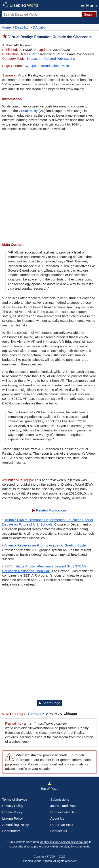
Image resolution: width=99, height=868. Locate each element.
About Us (57, 818)
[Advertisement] (49, 187)
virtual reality (28, 111)
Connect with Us (62, 812)
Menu (88, 5)
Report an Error (61, 825)
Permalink (36, 713)
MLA (58, 713)
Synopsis (31, 66)
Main (65, 66)
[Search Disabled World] (42, 14)
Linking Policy (12, 818)
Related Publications (59, 58)
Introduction (50, 66)
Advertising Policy (15, 825)
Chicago (70, 713)
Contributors (11, 831)
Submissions (59, 799)
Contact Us (58, 831)
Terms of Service (14, 799)
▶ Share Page (49, 703)
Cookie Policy (12, 812)
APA (49, 713)
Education (33, 58)
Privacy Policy (12, 806)
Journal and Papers (64, 806)
